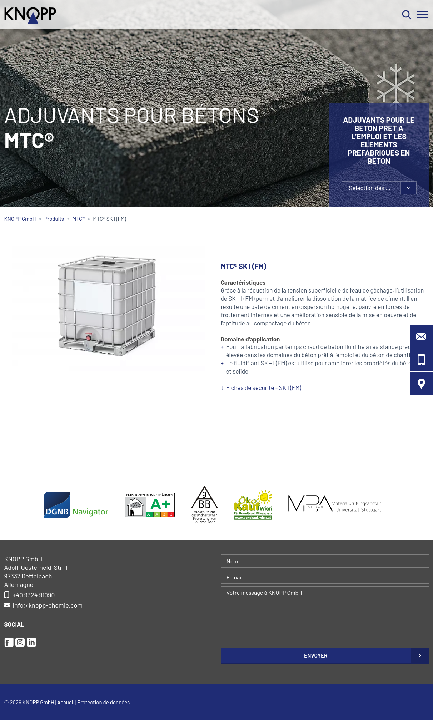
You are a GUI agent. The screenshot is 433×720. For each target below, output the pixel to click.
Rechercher (406, 14)
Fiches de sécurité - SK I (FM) (264, 387)
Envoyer (316, 655)
